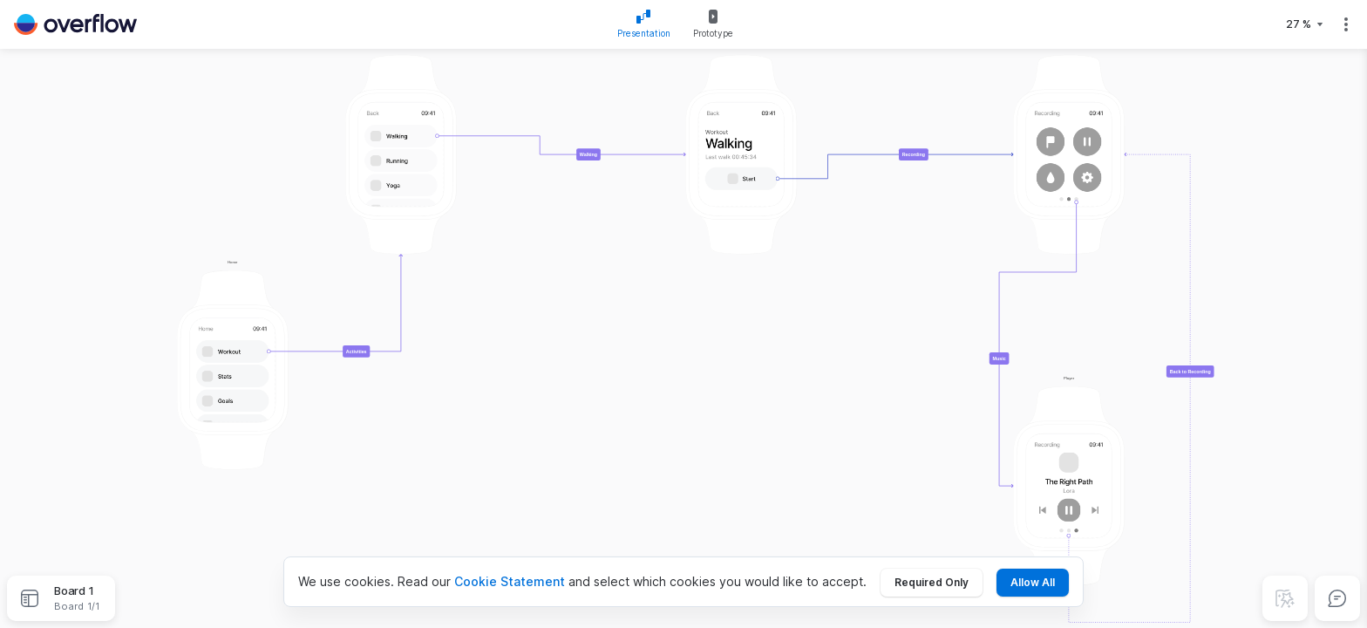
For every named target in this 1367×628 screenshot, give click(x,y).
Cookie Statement (509, 581)
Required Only (931, 582)
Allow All (1032, 582)
